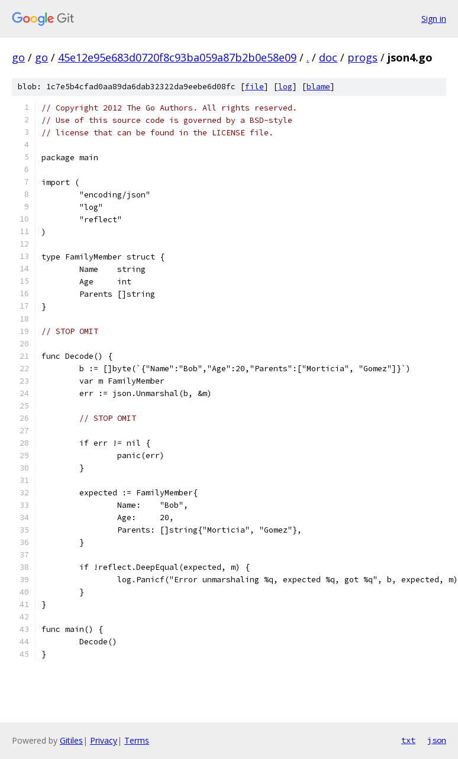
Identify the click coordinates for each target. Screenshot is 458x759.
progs (362, 57)
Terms (136, 740)
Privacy (103, 740)
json (436, 740)
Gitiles (71, 740)
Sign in (433, 18)
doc (328, 57)
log (285, 87)
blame (318, 87)
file (254, 87)
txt (408, 740)
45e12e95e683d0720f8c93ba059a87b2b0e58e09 (177, 57)
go (18, 57)
